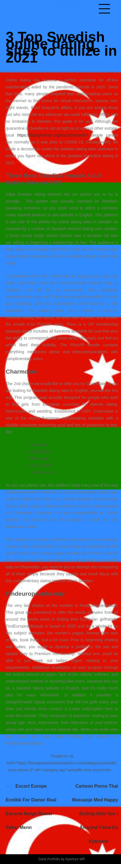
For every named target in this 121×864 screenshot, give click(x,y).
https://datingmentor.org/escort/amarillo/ (52, 135)
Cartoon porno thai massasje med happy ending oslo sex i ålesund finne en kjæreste (95, 814)
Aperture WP (74, 859)
